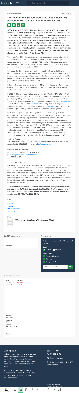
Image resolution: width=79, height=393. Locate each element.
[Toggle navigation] (17, 3)
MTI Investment (13, 209)
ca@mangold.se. (44, 144)
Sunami (10, 206)
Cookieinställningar (54, 387)
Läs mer (10, 246)
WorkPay (35, 104)
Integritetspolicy (53, 384)
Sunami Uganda (50, 106)
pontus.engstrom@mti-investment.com (22, 155)
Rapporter (49, 259)
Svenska (49, 250)
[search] (50, 3)
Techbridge (11, 211)
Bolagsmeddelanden (53, 262)
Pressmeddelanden (52, 256)
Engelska (58, 250)
